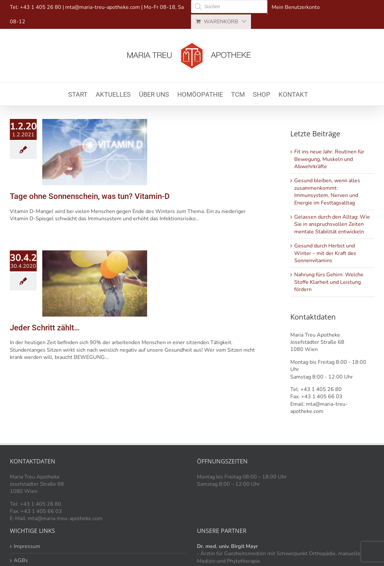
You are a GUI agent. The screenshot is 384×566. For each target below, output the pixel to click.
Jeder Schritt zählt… (45, 327)
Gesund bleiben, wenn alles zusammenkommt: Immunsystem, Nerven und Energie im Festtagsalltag (327, 191)
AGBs (21, 560)
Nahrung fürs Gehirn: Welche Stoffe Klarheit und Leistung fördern (328, 282)
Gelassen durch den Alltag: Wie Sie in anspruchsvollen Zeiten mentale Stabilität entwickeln (332, 224)
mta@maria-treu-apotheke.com (102, 7)
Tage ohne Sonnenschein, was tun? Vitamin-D (90, 196)
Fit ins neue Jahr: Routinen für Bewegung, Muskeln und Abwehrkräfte (329, 159)
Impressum (27, 546)
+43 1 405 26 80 (40, 7)
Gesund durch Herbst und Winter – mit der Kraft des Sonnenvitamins (325, 253)
